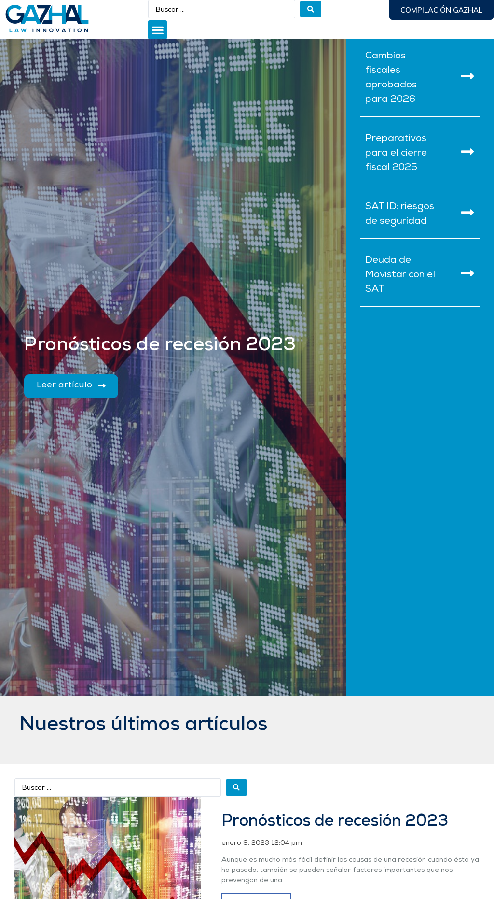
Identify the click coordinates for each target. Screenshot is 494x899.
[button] (157, 29)
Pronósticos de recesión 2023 (334, 821)
